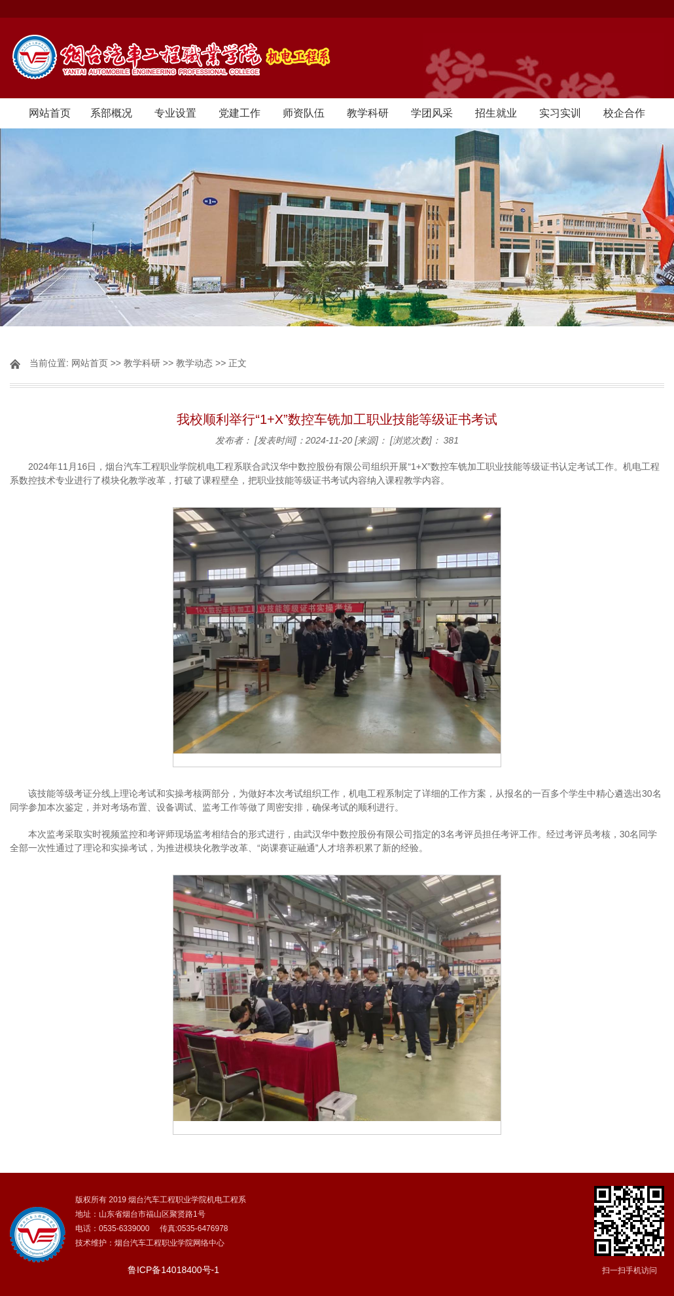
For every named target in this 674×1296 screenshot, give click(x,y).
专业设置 (175, 113)
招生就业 (496, 113)
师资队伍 (304, 113)
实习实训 (560, 113)
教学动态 (194, 363)
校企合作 (624, 113)
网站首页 (50, 113)
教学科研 (368, 113)
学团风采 (432, 113)
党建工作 (239, 113)
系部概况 (111, 113)
